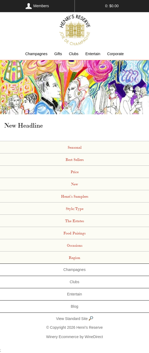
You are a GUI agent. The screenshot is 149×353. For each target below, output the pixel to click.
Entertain (92, 54)
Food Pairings (74, 233)
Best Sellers (75, 159)
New (74, 183)
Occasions (74, 245)
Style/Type (74, 208)
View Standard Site (74, 319)
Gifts (58, 54)
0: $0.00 (112, 6)
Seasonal (75, 147)
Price (75, 171)
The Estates (74, 220)
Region (74, 257)
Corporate (115, 54)
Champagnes (36, 54)
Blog (74, 306)
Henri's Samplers (74, 196)
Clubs (73, 54)
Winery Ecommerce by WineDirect (74, 337)
